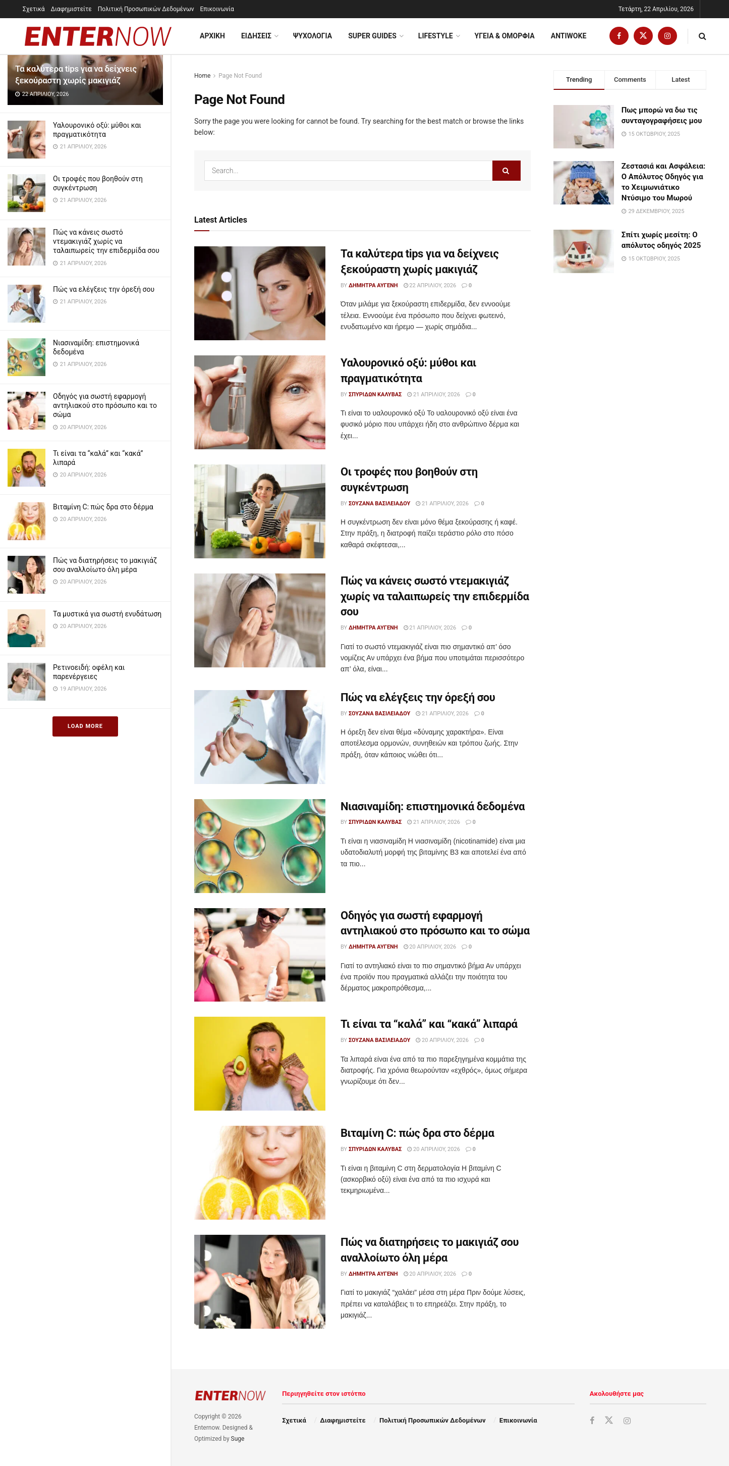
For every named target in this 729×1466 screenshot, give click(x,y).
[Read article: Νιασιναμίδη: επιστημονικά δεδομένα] (259, 846)
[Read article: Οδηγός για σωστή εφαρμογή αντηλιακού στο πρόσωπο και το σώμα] (259, 955)
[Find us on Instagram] (667, 36)
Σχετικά (34, 9)
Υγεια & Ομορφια (505, 36)
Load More (85, 726)
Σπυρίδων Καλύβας (375, 394)
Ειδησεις (256, 36)
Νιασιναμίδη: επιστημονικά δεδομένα (433, 806)
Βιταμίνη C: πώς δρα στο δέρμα (103, 507)
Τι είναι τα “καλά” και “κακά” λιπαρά (429, 1024)
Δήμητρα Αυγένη (373, 285)
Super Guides (372, 36)
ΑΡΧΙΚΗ (212, 36)
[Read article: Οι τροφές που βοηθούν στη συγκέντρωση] (259, 511)
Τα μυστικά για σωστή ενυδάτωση (107, 614)
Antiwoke (569, 36)
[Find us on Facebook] (619, 36)
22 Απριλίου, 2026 (430, 285)
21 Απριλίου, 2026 (433, 394)
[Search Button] (702, 36)
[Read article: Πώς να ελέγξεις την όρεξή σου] (259, 737)
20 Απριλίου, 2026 (430, 947)
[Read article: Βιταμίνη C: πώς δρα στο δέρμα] (259, 1173)
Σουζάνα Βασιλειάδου (379, 503)
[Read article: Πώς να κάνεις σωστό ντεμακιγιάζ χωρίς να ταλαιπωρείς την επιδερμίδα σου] (259, 620)
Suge (238, 1438)
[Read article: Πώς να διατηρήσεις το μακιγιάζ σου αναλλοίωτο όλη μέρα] (259, 1282)
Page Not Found (240, 75)
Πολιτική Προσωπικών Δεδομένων (146, 9)
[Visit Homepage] (98, 36)
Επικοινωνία (217, 9)
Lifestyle (435, 36)
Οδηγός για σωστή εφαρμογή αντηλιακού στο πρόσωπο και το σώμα (105, 405)
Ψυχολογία (312, 36)
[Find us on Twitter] (643, 36)
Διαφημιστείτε (71, 9)
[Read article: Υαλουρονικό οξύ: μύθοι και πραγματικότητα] (259, 402)
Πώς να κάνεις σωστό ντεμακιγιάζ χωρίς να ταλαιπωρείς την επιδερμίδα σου (106, 241)
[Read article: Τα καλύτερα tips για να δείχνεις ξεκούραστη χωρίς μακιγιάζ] (259, 293)
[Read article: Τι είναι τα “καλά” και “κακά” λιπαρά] (259, 1064)
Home (202, 75)
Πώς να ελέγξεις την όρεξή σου (103, 289)
